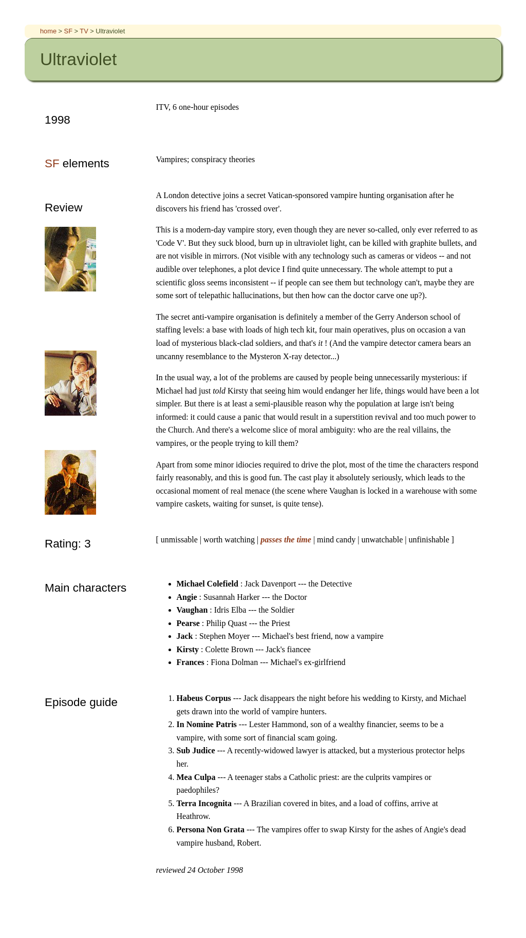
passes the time (286, 539)
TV (85, 31)
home (49, 31)
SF (69, 31)
